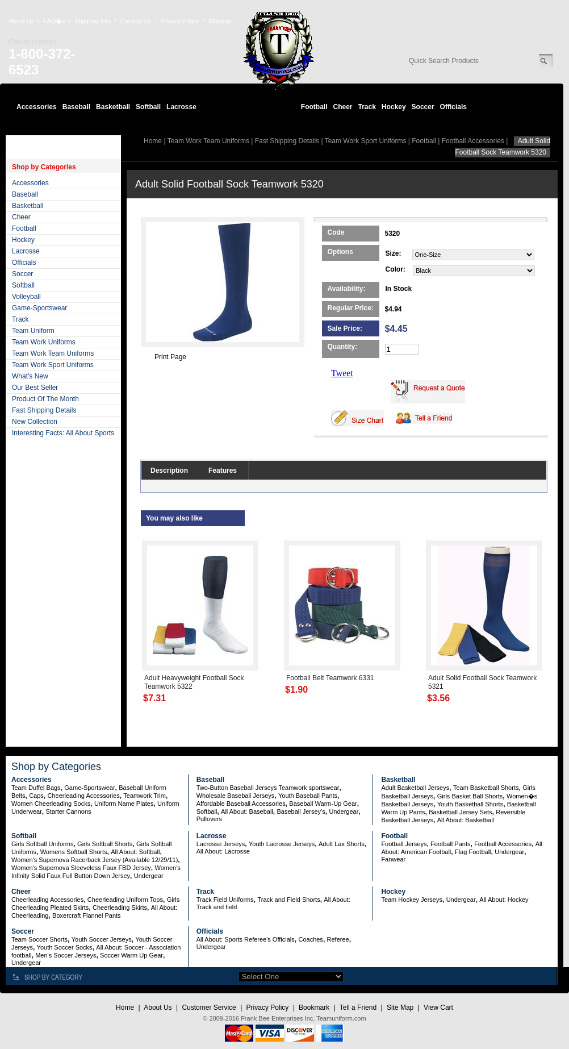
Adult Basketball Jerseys (415, 787)
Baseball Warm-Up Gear (323, 803)
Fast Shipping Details (44, 410)
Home (153, 141)
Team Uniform (33, 331)
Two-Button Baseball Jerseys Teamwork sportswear (268, 787)
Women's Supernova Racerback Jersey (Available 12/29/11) (94, 859)
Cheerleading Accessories (84, 795)
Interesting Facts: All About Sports (63, 433)
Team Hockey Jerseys (411, 899)
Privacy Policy (179, 21)
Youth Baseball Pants (307, 795)
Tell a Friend (358, 1007)
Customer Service (209, 1007)
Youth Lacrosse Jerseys (282, 843)
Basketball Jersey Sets (460, 812)
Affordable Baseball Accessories (241, 803)
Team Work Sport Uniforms (53, 365)
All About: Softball (135, 851)
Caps (36, 795)
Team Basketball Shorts (486, 787)
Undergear (343, 811)
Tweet (342, 373)
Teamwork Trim (144, 795)
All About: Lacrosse (223, 851)
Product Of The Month (45, 399)
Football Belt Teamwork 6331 (330, 678)
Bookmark (314, 1007)
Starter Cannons (68, 811)
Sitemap (219, 21)
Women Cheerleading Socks (50, 803)
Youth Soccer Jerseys (102, 939)
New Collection (34, 422)
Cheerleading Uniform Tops (125, 899)
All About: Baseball (247, 811)
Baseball (76, 107)
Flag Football (473, 851)
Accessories (36, 107)
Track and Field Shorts (288, 899)
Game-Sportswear (39, 308)
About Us (21, 21)
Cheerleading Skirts (120, 907)
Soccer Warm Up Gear (131, 955)
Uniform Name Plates (124, 803)
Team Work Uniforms (44, 342)
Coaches (310, 939)
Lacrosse (181, 107)
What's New (30, 376)
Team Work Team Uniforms (53, 353)
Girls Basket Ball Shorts (470, 796)
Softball (148, 107)
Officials (453, 107)
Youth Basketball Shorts (470, 804)
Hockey (394, 107)
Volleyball (26, 297)
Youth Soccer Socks (65, 947)
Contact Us (135, 21)
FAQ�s (54, 21)
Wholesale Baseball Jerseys (235, 795)
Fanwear (393, 859)
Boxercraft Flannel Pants (86, 915)
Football (314, 107)
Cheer (342, 107)
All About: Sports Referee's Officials (245, 939)
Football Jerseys (403, 843)
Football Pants (450, 843)
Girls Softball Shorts (104, 843)
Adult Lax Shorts (342, 843)
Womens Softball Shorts (73, 851)
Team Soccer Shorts (39, 939)
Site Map (400, 1007)
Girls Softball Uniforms (42, 843)
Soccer (423, 107)
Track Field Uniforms (225, 899)
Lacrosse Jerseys (220, 843)
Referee (338, 939)
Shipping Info (92, 21)
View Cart (438, 1007)
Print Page (170, 357)
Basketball (113, 107)
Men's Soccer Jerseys (65, 955)
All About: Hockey (503, 899)
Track (367, 107)
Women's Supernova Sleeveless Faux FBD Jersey (81, 867)
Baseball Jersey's (301, 811)
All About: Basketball (465, 820)
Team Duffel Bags (36, 787)
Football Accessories (473, 141)
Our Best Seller (35, 388)
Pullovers (209, 818)
